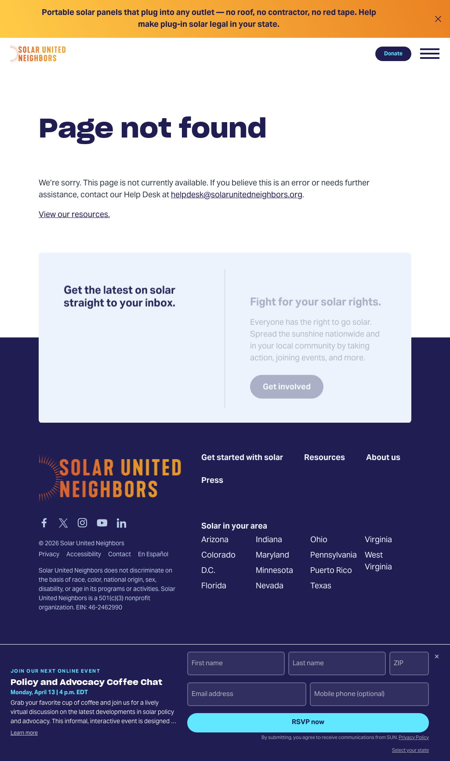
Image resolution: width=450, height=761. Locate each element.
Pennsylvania (333, 556)
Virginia (378, 540)
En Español (153, 555)
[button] (429, 53)
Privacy (49, 555)
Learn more (24, 733)
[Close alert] (438, 19)
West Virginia (378, 561)
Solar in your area (234, 526)
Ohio (318, 540)
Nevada (269, 586)
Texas (320, 586)
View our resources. (74, 215)
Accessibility (83, 555)
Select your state (410, 751)
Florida (213, 586)
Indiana (269, 540)
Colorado (218, 556)
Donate (393, 53)
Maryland (272, 556)
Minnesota (274, 571)
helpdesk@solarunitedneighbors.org (236, 195)
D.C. (208, 571)
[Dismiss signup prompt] (436, 657)
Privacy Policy (414, 738)
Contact (119, 555)
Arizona (215, 540)
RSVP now (308, 722)
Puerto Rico (331, 571)
